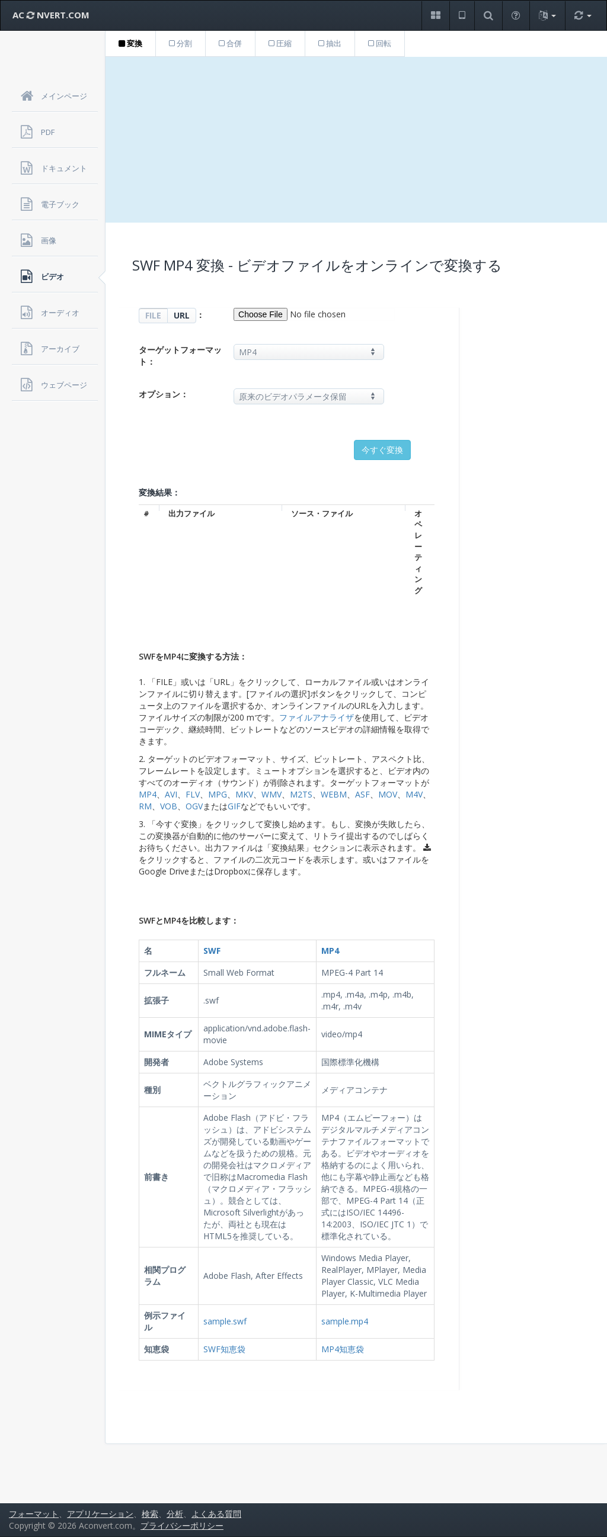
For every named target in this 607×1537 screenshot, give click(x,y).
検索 (150, 1513)
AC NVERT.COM (51, 15)
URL (182, 315)
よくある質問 (216, 1513)
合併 (230, 43)
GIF (234, 806)
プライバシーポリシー (181, 1525)
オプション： (164, 394)
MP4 (147, 794)
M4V (414, 794)
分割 (180, 43)
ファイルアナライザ (316, 717)
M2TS (301, 794)
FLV (193, 794)
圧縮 (280, 43)
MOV (387, 794)
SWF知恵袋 (224, 1349)
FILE (153, 315)
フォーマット (34, 1513)
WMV (271, 794)
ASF (362, 794)
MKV (244, 794)
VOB (168, 806)
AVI (171, 794)
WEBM (334, 794)
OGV (194, 806)
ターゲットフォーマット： (180, 355)
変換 (130, 43)
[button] (435, 15)
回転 (379, 43)
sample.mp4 (344, 1321)
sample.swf (225, 1321)
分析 (175, 1513)
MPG (217, 794)
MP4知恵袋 (342, 1349)
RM (145, 806)
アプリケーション (100, 1513)
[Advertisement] (356, 140)
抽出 (329, 43)
